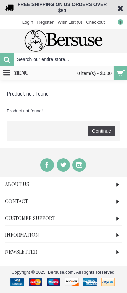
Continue (101, 131)
